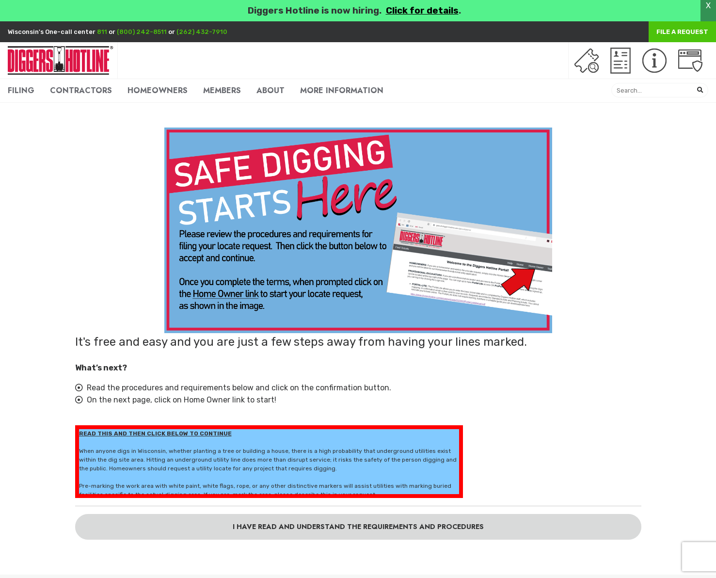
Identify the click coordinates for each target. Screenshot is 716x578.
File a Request (682, 31)
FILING (21, 90)
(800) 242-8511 (142, 31)
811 (102, 31)
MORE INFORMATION (341, 90)
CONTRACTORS (81, 90)
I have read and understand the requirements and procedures (358, 526)
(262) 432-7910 (201, 31)
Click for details (422, 10)
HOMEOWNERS (157, 90)
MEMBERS (222, 90)
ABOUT (270, 90)
